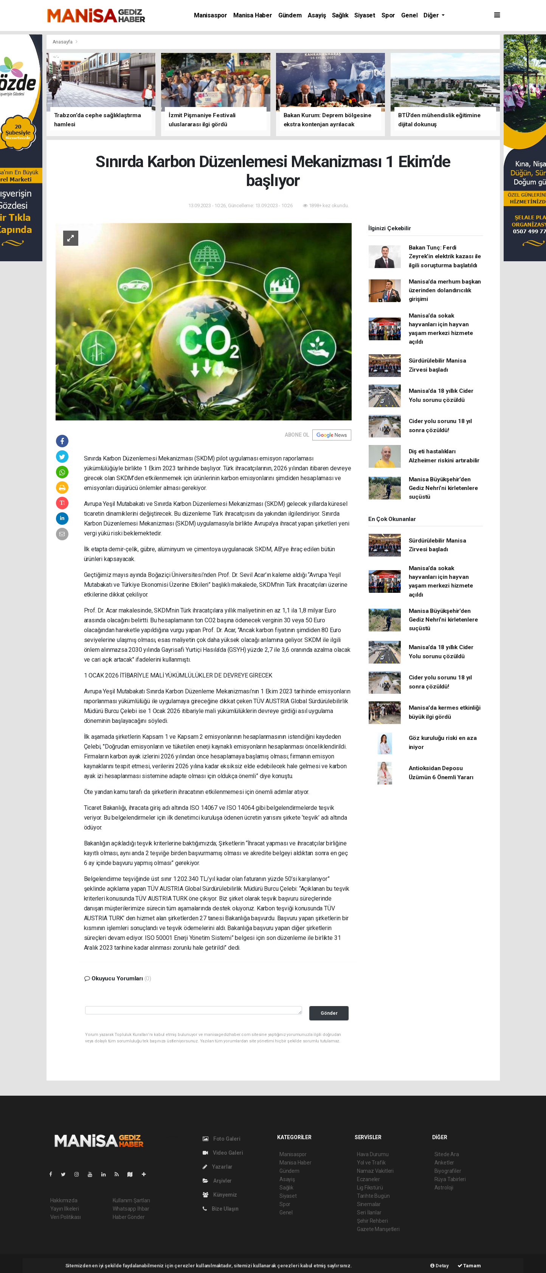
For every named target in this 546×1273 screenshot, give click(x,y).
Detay (439, 1265)
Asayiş (317, 15)
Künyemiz (220, 1195)
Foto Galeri (221, 1139)
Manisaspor (210, 15)
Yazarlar (218, 1167)
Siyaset (364, 15)
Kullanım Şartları (131, 1200)
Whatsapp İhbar (131, 1209)
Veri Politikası (65, 1217)
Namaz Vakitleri (375, 1171)
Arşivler (217, 1181)
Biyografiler (447, 1171)
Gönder (329, 1013)
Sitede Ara (446, 1154)
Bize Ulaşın (221, 1209)
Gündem (290, 15)
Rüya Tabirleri (450, 1179)
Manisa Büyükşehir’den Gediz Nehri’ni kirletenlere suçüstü (443, 488)
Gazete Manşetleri (378, 1229)
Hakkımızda (64, 1200)
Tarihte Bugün (373, 1196)
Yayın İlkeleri (64, 1209)
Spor (388, 15)
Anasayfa (63, 42)
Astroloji (443, 1188)
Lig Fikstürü (370, 1188)
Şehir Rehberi (372, 1221)
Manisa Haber (252, 15)
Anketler (444, 1163)
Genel (409, 15)
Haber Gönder (129, 1217)
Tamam (469, 1265)
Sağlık (340, 15)
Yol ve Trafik (371, 1163)
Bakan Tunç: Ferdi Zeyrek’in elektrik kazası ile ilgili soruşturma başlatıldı (445, 256)
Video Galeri (223, 1153)
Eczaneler (368, 1179)
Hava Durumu (373, 1154)
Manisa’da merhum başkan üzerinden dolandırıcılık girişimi (445, 290)
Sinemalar (369, 1204)
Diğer (431, 15)
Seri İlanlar (369, 1212)
